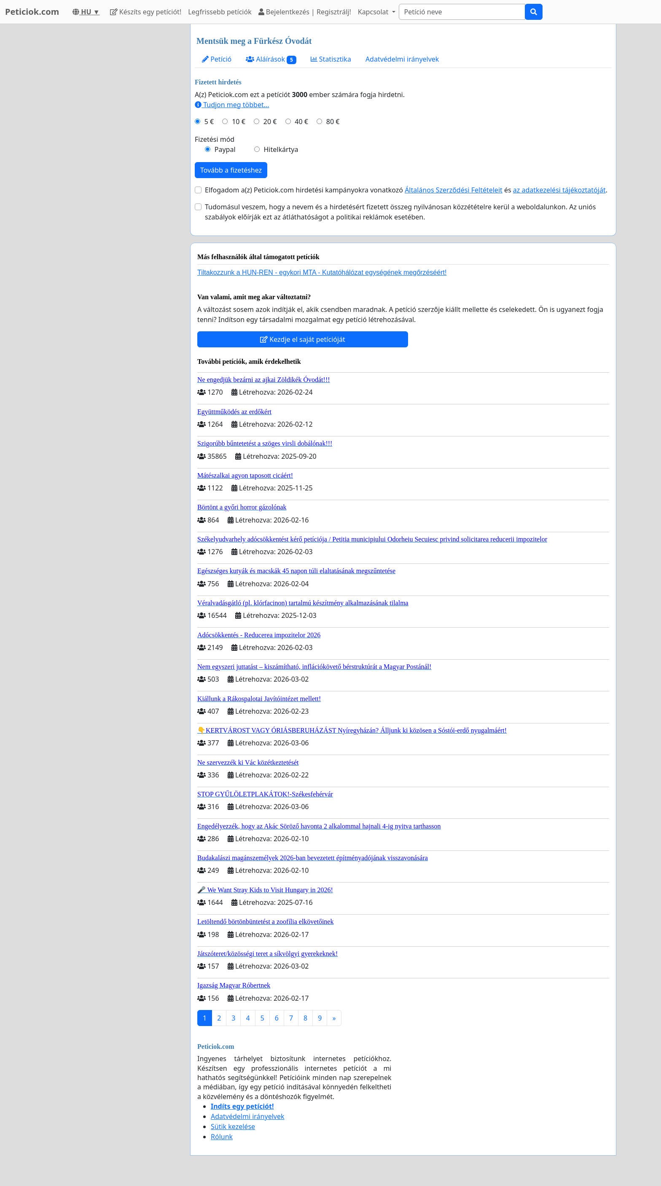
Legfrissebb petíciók (219, 11)
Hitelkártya (280, 149)
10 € (238, 121)
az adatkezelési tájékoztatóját (559, 190)
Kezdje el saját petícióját (302, 339)
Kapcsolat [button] (374, 11)
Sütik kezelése (233, 1126)
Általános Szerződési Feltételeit (453, 190)
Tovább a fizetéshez (231, 170)
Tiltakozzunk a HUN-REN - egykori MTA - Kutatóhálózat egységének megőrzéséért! (321, 272)
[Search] (462, 12)
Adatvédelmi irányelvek (402, 59)
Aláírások (271, 59)
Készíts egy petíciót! (146, 11)
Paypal (225, 149)
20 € (270, 121)
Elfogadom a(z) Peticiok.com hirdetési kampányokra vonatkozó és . (406, 190)
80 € (333, 121)
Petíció (216, 59)
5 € (209, 121)
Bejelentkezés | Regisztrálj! (304, 11)
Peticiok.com (32, 11)
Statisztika (331, 59)
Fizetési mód (214, 139)
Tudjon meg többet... (232, 104)
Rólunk (222, 1136)
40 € (301, 121)
